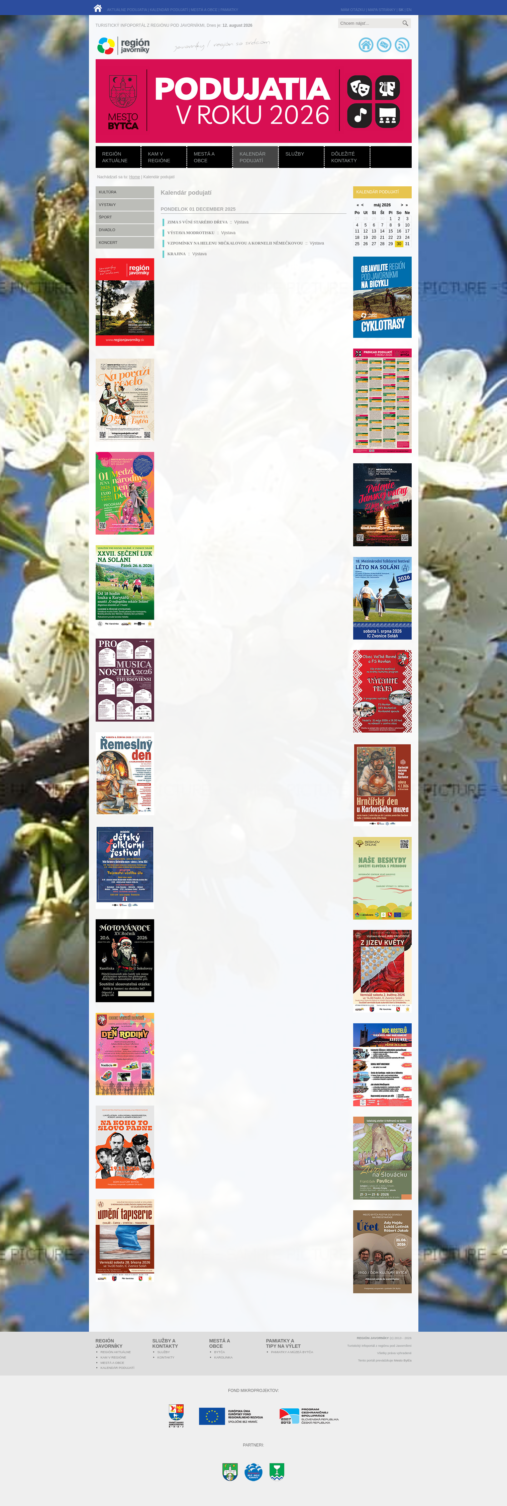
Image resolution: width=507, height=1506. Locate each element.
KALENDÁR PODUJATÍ (169, 10)
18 (357, 237)
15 (390, 231)
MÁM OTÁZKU (353, 10)
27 (374, 244)
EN (409, 10)
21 (382, 237)
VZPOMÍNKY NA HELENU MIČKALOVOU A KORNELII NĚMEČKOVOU (235, 243)
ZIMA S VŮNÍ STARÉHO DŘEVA (198, 222)
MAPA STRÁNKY (382, 10)
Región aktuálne (115, 157)
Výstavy (107, 205)
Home (134, 177)
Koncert (108, 243)
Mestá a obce (204, 157)
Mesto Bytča (403, 1360)
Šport (105, 217)
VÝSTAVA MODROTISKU (191, 232)
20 (374, 237)
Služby (295, 154)
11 (357, 231)
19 (365, 237)
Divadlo (107, 230)
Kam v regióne (159, 157)
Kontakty (166, 1357)
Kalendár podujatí (253, 157)
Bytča (219, 1352)
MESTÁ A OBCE (204, 10)
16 (399, 231)
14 (382, 231)
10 (407, 225)
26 (365, 244)
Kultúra (107, 192)
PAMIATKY (229, 10)
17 (407, 231)
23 (399, 237)
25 (357, 244)
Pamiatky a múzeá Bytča (292, 1352)
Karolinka (223, 1357)
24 (407, 237)
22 (390, 237)
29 (390, 244)
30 (399, 244)
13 (374, 231)
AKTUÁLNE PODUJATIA (127, 10)
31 (407, 244)
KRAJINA (177, 254)
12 (365, 231)
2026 (386, 205)
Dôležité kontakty (344, 157)
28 (382, 244)
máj (377, 205)
